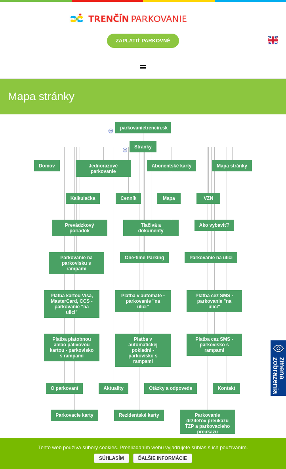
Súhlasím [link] (111, 458)
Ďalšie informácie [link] (162, 458)
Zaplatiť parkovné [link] (143, 41)
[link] (273, 40)
